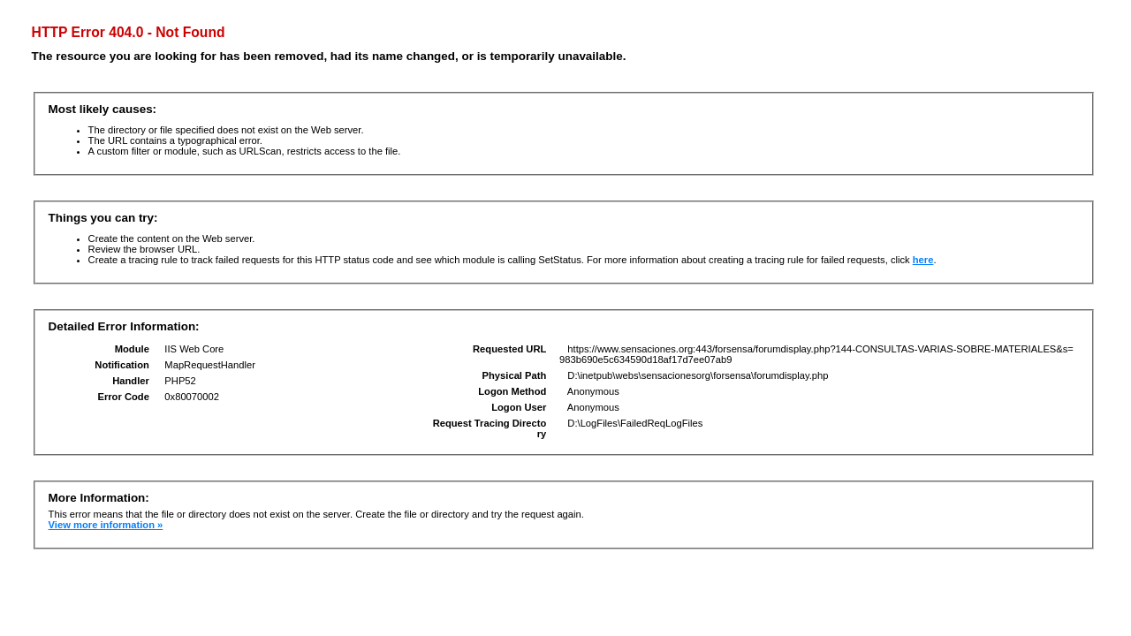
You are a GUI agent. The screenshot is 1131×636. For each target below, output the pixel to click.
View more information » (106, 524)
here (923, 259)
